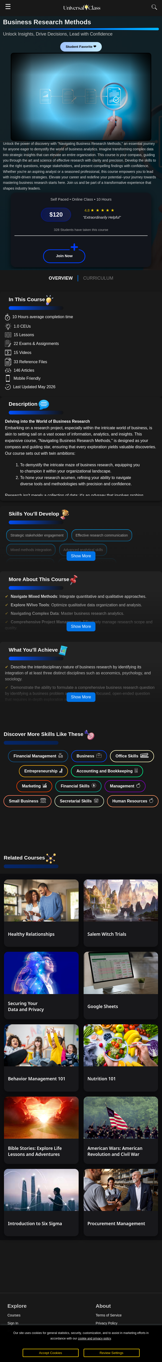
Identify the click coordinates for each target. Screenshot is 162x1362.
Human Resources (132, 800)
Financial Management (37, 755)
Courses (13, 1315)
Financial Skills (78, 785)
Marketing (34, 785)
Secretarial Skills (79, 800)
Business (89, 755)
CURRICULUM (98, 278)
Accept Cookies (50, 1353)
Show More (81, 556)
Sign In (12, 1323)
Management (125, 785)
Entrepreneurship (43, 770)
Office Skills (131, 755)
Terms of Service (109, 1315)
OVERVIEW (61, 278)
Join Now (64, 256)
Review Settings (111, 1353)
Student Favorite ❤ (81, 47)
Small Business (27, 800)
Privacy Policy (106, 1323)
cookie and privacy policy (94, 1338)
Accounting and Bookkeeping (107, 770)
